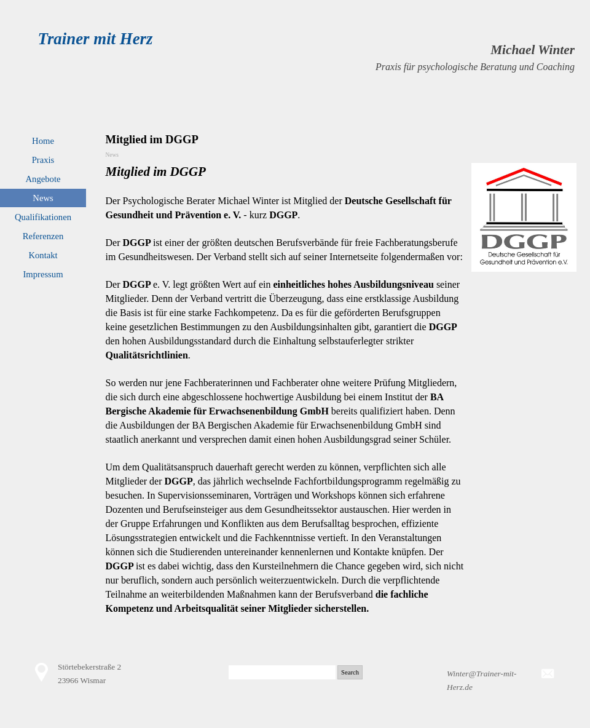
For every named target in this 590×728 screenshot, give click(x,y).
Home (43, 141)
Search (350, 672)
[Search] (282, 672)
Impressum (43, 274)
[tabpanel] (377, 57)
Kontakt (42, 255)
